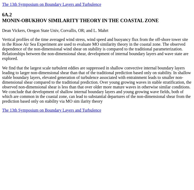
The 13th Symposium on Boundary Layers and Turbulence (51, 4)
